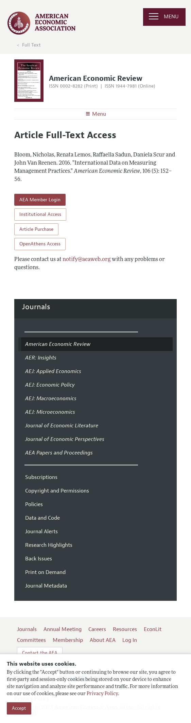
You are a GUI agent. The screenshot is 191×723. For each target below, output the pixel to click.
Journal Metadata (46, 585)
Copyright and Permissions (57, 490)
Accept (19, 708)
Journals (36, 307)
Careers (97, 629)
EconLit (152, 629)
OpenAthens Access (39, 244)
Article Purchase (36, 229)
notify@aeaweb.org (87, 259)
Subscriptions (41, 477)
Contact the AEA (39, 653)
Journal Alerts (41, 531)
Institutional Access (40, 214)
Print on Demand (45, 572)
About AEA (103, 640)
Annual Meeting (63, 629)
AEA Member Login (39, 200)
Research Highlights (48, 545)
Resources (125, 629)
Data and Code (42, 518)
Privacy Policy (102, 694)
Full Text (31, 45)
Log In (129, 640)
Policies (34, 504)
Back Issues (38, 558)
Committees (31, 640)
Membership (68, 640)
